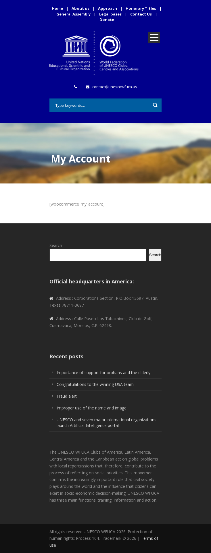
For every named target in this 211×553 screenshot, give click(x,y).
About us (80, 8)
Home (57, 8)
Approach (107, 8)
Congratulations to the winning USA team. (96, 384)
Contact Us (141, 14)
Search (55, 245)
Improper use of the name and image (91, 408)
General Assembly (73, 14)
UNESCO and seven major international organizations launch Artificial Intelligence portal (106, 422)
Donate (106, 19)
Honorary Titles (141, 8)
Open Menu (154, 37)
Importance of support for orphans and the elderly (103, 372)
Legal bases (110, 14)
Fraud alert (67, 396)
